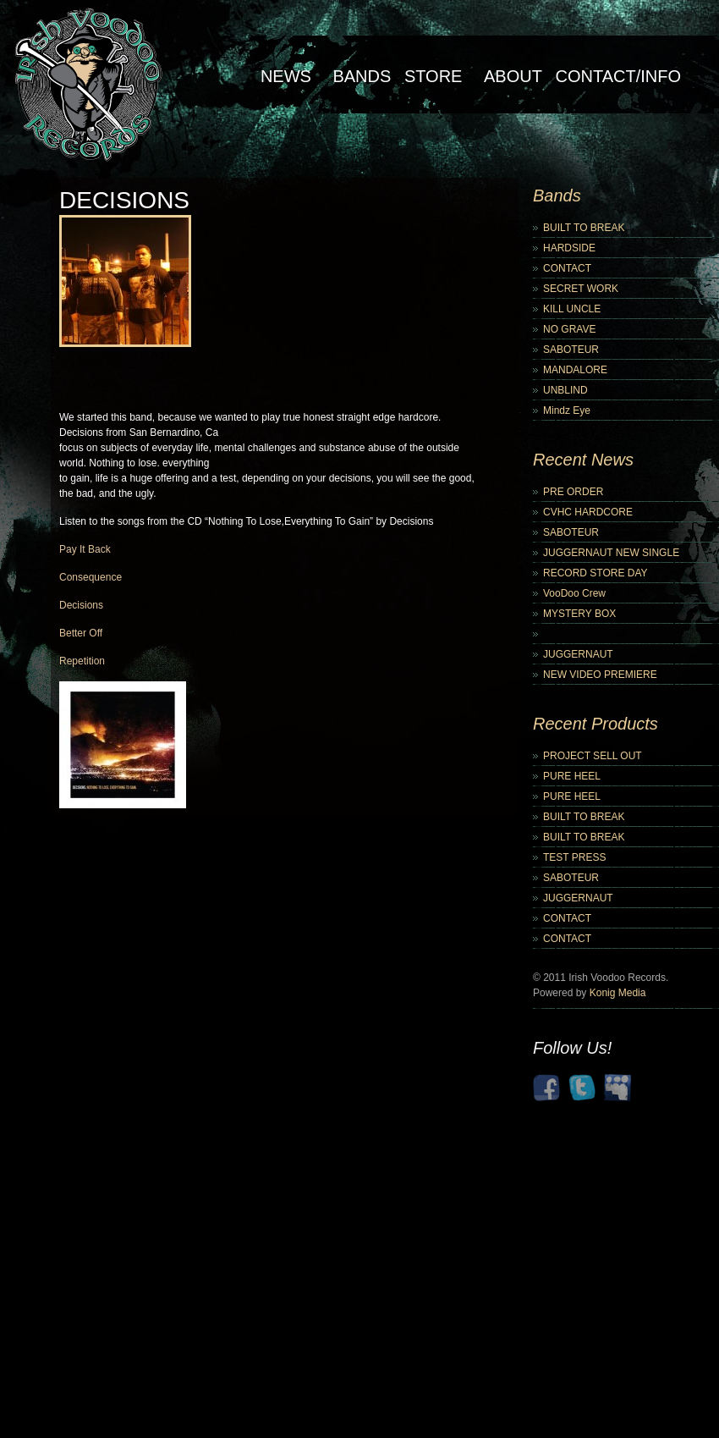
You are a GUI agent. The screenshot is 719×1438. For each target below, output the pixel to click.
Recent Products (595, 723)
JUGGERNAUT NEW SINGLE (611, 553)
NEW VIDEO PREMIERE (600, 674)
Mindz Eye (566, 410)
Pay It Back (85, 549)
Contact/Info (618, 76)
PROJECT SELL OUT (592, 756)
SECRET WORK (580, 289)
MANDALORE (575, 370)
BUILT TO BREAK (583, 228)
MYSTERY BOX (579, 614)
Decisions (81, 605)
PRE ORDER (573, 492)
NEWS (286, 76)
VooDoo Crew (574, 593)
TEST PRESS (574, 857)
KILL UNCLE (572, 309)
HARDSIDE (569, 248)
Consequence (90, 577)
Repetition (82, 661)
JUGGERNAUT (578, 654)
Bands (361, 76)
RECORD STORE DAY (595, 573)
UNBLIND (565, 390)
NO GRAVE (569, 329)
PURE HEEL (572, 776)
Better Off (80, 633)
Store (433, 76)
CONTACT (567, 268)
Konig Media (618, 993)
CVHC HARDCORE (588, 512)
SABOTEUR (571, 349)
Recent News (583, 459)
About (513, 76)
